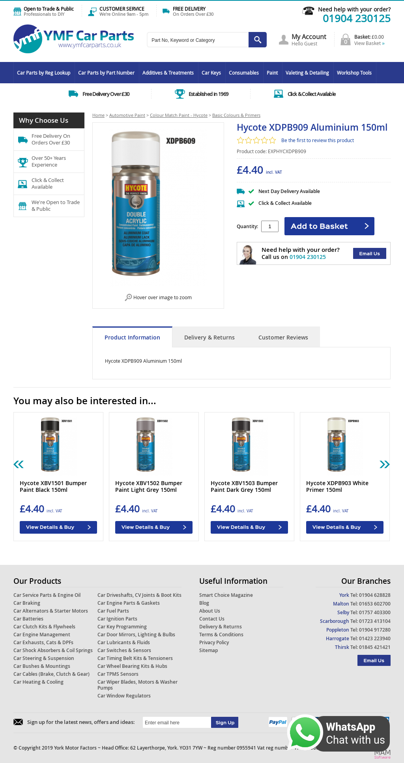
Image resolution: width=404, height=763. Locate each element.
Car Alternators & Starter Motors (50, 610)
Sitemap (208, 650)
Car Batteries (28, 618)
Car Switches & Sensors (124, 650)
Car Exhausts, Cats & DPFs (43, 642)
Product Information (132, 337)
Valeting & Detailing (307, 72)
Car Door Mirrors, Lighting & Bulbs (136, 634)
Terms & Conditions (221, 634)
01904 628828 (375, 595)
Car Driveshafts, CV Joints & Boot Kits (139, 595)
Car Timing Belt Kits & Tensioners (135, 658)
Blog (204, 603)
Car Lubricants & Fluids (123, 642)
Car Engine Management (41, 634)
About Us (209, 610)
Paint (272, 72)
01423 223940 (375, 638)
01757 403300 (375, 612)
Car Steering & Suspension (43, 658)
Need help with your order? (354, 9)
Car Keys (211, 72)
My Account (309, 36)
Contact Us (211, 618)
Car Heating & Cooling (38, 682)
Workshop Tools (354, 72)
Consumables (244, 72)
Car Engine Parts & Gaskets (128, 603)
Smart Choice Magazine (226, 595)
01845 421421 (375, 647)
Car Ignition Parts (117, 618)
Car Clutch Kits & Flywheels (44, 626)
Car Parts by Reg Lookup (43, 72)
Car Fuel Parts (113, 610)
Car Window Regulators (124, 695)
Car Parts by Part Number (106, 72)
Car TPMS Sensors (117, 674)
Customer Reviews (283, 337)
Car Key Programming (122, 626)
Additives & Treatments (168, 72)
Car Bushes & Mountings (41, 666)
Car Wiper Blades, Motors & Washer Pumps (137, 685)
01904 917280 (375, 629)
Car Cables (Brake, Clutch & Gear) (51, 674)
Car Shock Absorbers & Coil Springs (53, 650)
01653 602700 (375, 603)
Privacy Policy (214, 642)
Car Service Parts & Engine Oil (46, 595)
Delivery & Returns (209, 337)
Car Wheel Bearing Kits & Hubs (132, 666)
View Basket (369, 43)
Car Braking (26, 603)
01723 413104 (375, 621)
